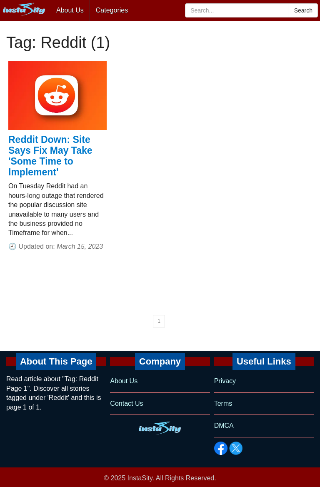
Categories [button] (112, 10)
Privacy (225, 381)
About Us (70, 10)
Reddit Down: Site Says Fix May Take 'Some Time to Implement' (50, 155)
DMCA (224, 425)
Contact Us (126, 403)
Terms (223, 403)
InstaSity (140, 478)
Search (303, 10)
